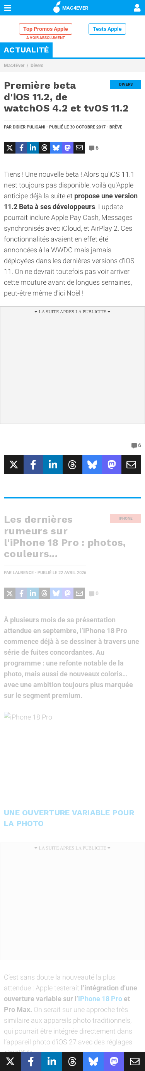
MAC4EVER (70, 6)
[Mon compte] (137, 8)
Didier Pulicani (29, 127)
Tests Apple (107, 29)
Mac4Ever (14, 65)
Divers (37, 65)
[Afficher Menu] (7, 8)
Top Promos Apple (45, 29)
